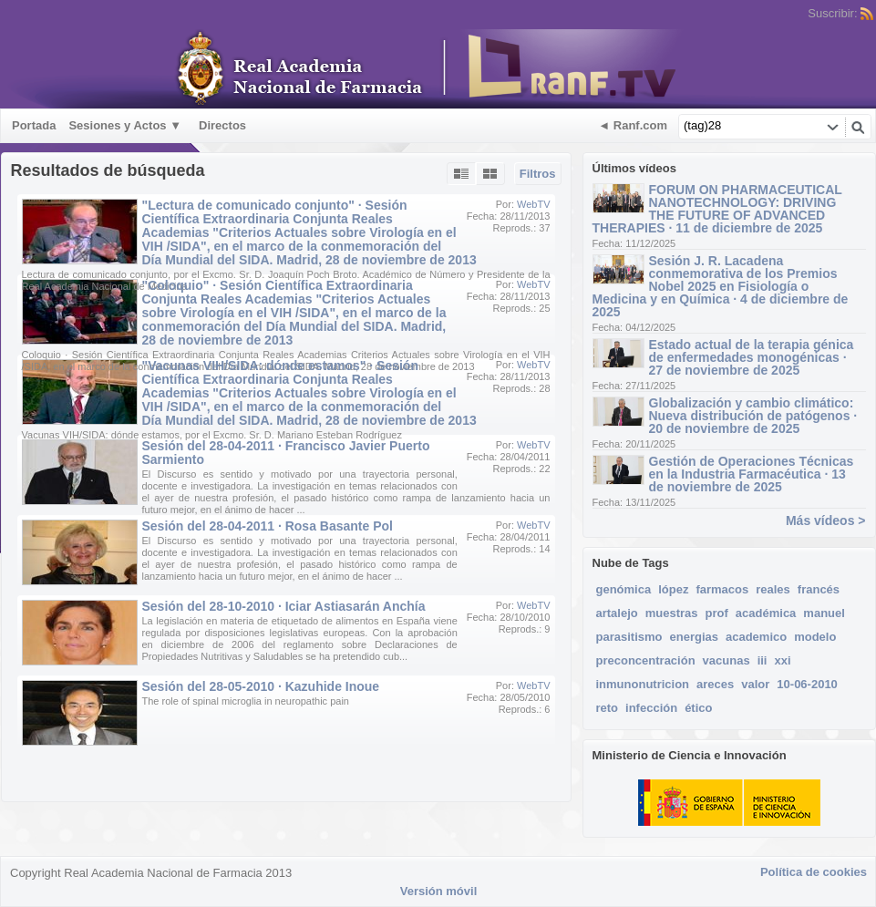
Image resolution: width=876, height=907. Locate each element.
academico (756, 637)
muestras (671, 613)
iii (762, 660)
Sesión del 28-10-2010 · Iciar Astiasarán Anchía (284, 606)
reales (773, 589)
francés (819, 589)
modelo (815, 637)
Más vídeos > (826, 520)
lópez (673, 589)
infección (651, 708)
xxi (782, 660)
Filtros (538, 173)
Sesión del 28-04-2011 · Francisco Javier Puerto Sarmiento (286, 452)
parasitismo (629, 637)
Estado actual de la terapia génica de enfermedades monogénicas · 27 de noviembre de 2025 (751, 357)
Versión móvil (439, 891)
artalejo (617, 613)
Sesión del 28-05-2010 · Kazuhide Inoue (261, 686)
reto (607, 708)
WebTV (533, 204)
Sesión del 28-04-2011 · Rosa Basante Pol (267, 526)
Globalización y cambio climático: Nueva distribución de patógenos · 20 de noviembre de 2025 (753, 416)
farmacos (722, 589)
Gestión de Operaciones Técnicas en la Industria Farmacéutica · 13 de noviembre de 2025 (751, 474)
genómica (624, 589)
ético (698, 708)
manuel (824, 613)
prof (717, 613)
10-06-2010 (807, 684)
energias (693, 637)
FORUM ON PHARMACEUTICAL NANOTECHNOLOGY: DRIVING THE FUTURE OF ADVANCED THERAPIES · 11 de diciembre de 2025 (717, 208)
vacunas (726, 660)
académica (766, 613)
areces (715, 684)
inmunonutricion (643, 684)
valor (755, 684)
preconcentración (646, 660)
